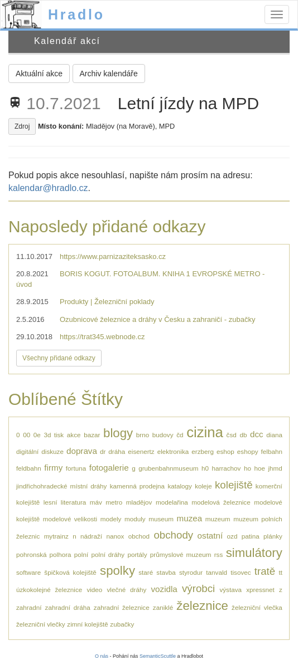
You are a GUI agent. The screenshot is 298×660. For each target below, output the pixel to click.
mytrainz (56, 536)
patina (250, 536)
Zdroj (22, 126)
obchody (173, 535)
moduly (135, 518)
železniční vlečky (40, 624)
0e (37, 434)
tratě (264, 571)
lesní (50, 502)
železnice (202, 606)
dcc (256, 434)
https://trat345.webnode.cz (102, 337)
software (28, 572)
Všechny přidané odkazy (58, 358)
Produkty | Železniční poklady (107, 301)
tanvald (216, 572)
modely (111, 518)
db (243, 434)
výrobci (198, 588)
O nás (101, 656)
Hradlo (76, 14)
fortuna (76, 468)
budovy (163, 434)
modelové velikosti (70, 518)
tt (280, 572)
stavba (165, 572)
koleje (203, 486)
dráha (116, 451)
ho (247, 468)
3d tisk (54, 434)
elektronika (173, 451)
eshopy (247, 451)
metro (113, 502)
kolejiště (234, 485)
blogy (118, 433)
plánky (272, 536)
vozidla (164, 589)
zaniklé (163, 607)
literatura (73, 502)
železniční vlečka (257, 607)
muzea (190, 518)
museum (161, 518)
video (94, 589)
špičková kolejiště (70, 572)
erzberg (202, 451)
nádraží (91, 536)
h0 (205, 468)
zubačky (122, 624)
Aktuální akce (39, 73)
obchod (139, 536)
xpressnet (260, 589)
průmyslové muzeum (181, 554)
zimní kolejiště (87, 624)
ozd (232, 536)
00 (26, 434)
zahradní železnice (122, 607)
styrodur (191, 572)
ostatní (210, 535)
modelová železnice (221, 502)
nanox (115, 536)
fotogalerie (109, 467)
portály (137, 554)
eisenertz (141, 451)
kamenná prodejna (137, 486)
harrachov (226, 468)
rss (218, 554)
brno (142, 434)
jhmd (275, 468)
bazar (92, 434)
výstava (230, 589)
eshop (225, 451)
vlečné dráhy (127, 589)
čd (179, 434)
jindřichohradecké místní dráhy (61, 486)
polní (81, 554)
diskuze (52, 451)
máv (96, 502)
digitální (27, 451)
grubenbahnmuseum (168, 468)
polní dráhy (108, 554)
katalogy (179, 486)
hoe (259, 468)
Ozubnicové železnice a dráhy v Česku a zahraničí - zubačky (157, 319)
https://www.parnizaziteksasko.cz (113, 256)
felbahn (271, 451)
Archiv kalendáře (109, 73)
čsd (232, 434)
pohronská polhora (43, 554)
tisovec (240, 572)
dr (102, 451)
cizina (204, 432)
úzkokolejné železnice (49, 589)
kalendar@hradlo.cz (48, 188)
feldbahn (28, 468)
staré (145, 572)
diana (274, 434)
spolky (117, 571)
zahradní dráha (67, 607)
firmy (53, 467)
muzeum (217, 518)
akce (74, 434)
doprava (81, 451)
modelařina (172, 502)
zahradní (28, 607)
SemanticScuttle (158, 656)
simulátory (254, 553)
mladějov (139, 502)
